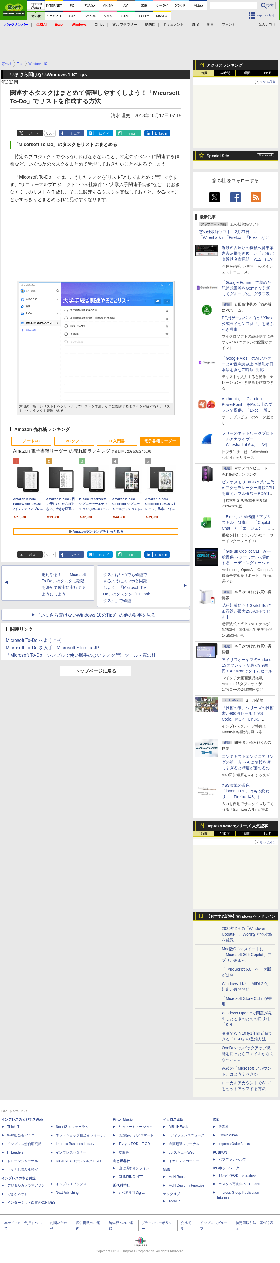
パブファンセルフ (232, 1160)
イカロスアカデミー (184, 1161)
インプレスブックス (71, 1184)
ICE (216, 1120)
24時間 (224, 73)
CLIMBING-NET (131, 1177)
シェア (75, 133)
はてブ (104, 133)
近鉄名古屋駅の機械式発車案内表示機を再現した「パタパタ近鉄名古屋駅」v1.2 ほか (248, 253)
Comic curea (228, 1135)
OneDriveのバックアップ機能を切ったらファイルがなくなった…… (248, 1054)
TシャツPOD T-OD (134, 1144)
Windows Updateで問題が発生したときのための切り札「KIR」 (247, 1019)
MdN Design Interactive (186, 1185)
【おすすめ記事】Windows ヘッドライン (241, 916)
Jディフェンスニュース (187, 1135)
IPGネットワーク (226, 1168)
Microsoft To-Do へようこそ (34, 640)
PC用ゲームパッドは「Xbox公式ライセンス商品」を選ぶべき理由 (248, 324)
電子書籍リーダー (160, 441)
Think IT (13, 1127)
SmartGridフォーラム (72, 1127)
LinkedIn (161, 133)
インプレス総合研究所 (24, 1144)
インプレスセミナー (71, 1152)
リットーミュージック (136, 1127)
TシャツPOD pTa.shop (237, 1175)
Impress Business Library (75, 1144)
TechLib (174, 1201)
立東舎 (124, 1152)
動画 (210, 25)
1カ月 (267, 73)
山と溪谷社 (121, 1161)
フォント (228, 25)
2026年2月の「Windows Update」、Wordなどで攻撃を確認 (247, 934)
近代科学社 (121, 1185)
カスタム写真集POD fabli (239, 1184)
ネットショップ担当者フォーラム (81, 1135)
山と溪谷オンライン (134, 1168)
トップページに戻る (95, 671)
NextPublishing (67, 1193)
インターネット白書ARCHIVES (31, 1203)
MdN (166, 1170)
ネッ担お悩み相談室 (22, 1170)
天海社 (224, 1127)
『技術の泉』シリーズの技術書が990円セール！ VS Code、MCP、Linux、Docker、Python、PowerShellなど (248, 719)
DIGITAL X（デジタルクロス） (79, 1161)
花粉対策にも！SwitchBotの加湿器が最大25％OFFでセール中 (248, 611)
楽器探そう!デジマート (136, 1135)
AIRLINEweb (178, 1127)
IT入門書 (117, 441)
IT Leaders (15, 1152)
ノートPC (31, 441)
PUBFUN (220, 1152)
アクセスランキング (225, 65)
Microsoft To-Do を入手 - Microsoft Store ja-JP (52, 647)
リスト (50, 133)
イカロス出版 (173, 1120)
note (132, 133)
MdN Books (177, 1177)
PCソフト (74, 441)
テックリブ (171, 1194)
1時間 (203, 73)
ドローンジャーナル (22, 1161)
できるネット (17, 1194)
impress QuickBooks (234, 1144)
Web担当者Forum (20, 1135)
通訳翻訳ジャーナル (184, 1144)
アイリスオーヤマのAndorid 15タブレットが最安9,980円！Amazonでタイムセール (247, 665)
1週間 (246, 73)
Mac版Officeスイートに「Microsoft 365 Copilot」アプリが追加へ (246, 955)
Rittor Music (123, 1120)
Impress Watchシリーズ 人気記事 (237, 826)
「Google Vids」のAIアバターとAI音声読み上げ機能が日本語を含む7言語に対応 (247, 364)
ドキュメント (173, 25)
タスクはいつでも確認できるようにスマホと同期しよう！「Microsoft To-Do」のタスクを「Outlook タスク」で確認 (126, 587)
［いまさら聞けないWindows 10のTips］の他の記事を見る (96, 615)
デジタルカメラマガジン (26, 1185)
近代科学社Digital (132, 1193)
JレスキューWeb (181, 1152)
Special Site (218, 156)
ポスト (34, 133)
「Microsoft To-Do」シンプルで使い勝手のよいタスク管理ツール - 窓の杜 (81, 655)
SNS (195, 25)
